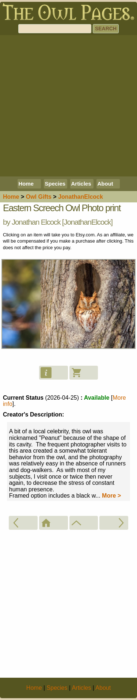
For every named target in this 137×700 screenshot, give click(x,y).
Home (26, 183)
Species (55, 183)
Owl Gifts (39, 197)
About (105, 183)
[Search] (54, 28)
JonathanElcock (87, 222)
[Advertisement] (68, 105)
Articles (81, 183)
